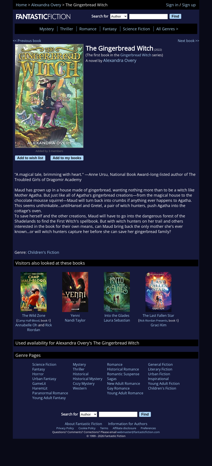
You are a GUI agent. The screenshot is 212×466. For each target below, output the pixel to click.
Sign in (172, 4)
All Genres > (168, 28)
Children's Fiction (43, 252)
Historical (80, 374)
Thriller (66, 28)
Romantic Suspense (123, 374)
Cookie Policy (87, 428)
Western (80, 388)
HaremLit (39, 388)
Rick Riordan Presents (153, 320)
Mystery (46, 28)
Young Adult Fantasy (49, 397)
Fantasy (110, 28)
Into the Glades (116, 315)
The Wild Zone (33, 315)
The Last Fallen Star (158, 315)
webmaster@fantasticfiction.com (138, 432)
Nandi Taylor (75, 320)
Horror (38, 374)
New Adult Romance (123, 383)
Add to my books (67, 158)
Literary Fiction (160, 369)
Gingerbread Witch (135, 55)
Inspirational (158, 378)
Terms (104, 428)
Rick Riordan (39, 327)
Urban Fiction (159, 374)
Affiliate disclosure (124, 428)
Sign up (189, 4)
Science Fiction (136, 28)
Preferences (148, 428)
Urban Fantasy (44, 378)
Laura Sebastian (117, 320)
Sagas (112, 378)
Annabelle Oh (26, 325)
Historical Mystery (87, 378)
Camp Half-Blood (28, 320)
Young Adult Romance (125, 393)
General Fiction (160, 364)
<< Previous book (27, 40)
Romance (87, 28)
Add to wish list (30, 158)
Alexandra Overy (119, 60)
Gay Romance (118, 388)
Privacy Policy (65, 428)
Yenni (75, 315)
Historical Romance (123, 369)
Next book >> (188, 40)
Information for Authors (127, 423)
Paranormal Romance (50, 393)
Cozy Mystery (84, 383)
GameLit (39, 383)
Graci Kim (158, 325)
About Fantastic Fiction (83, 423)
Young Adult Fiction (164, 383)
